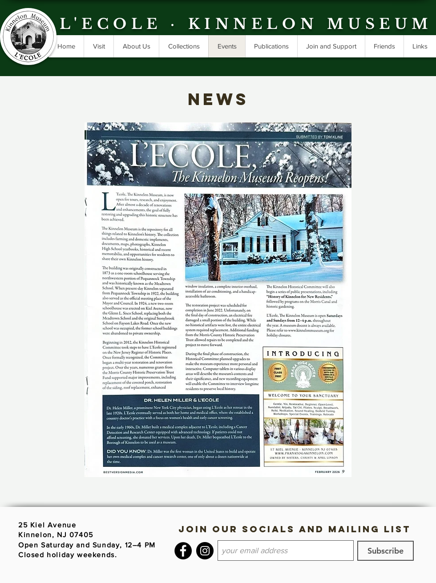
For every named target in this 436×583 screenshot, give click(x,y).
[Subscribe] (385, 551)
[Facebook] (183, 550)
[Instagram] (205, 550)
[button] (271, 46)
